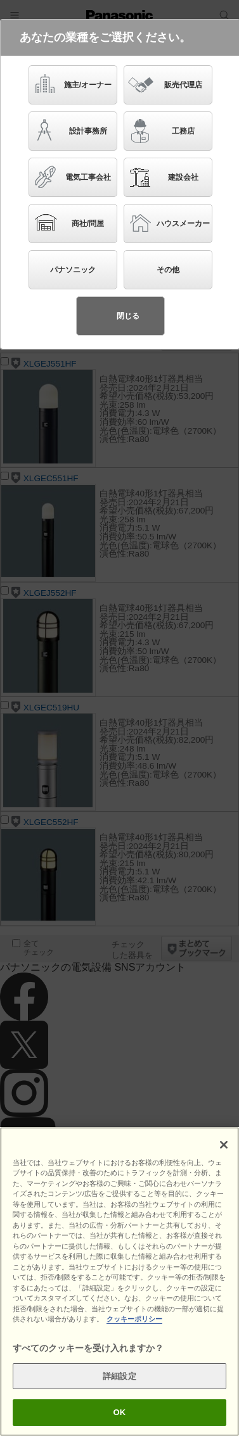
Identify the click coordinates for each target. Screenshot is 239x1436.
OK (119, 1412)
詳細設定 (119, 1376)
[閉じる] (224, 1145)
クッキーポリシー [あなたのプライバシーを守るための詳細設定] (134, 1319)
